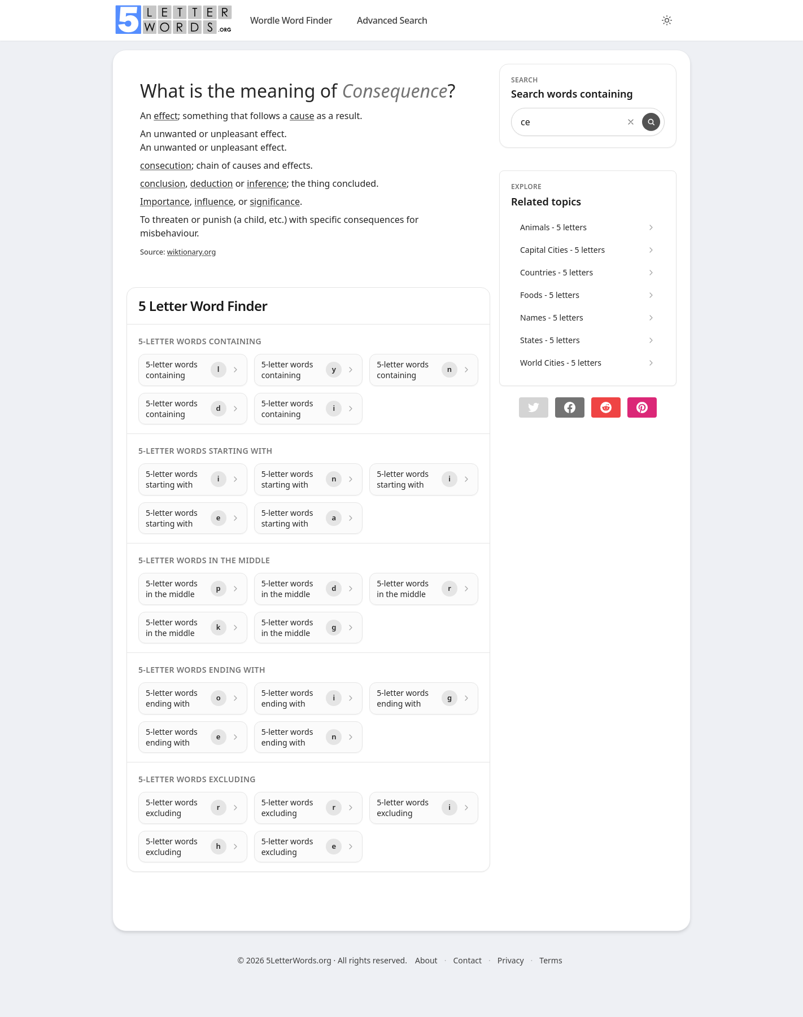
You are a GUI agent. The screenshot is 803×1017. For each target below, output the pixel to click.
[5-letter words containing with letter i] (308, 409)
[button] (533, 407)
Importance (165, 201)
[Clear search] (631, 122)
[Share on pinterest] (642, 407)
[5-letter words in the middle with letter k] (192, 628)
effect (166, 115)
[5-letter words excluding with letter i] (423, 808)
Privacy (510, 960)
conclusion (162, 183)
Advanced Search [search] (392, 20)
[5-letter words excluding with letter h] (192, 847)
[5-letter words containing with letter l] (192, 370)
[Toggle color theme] (667, 20)
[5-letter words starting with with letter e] (192, 518)
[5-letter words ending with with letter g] (423, 698)
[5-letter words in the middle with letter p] (192, 589)
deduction (211, 183)
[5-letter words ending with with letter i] (308, 698)
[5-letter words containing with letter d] (192, 409)
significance (275, 201)
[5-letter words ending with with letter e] (192, 737)
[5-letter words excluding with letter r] (192, 808)
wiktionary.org (191, 252)
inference (266, 183)
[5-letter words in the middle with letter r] (423, 589)
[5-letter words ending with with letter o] (192, 698)
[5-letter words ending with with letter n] (308, 737)
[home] (173, 20)
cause (302, 115)
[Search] (651, 122)
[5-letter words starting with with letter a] (308, 518)
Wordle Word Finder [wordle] (291, 20)
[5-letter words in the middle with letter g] (308, 628)
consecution (165, 165)
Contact (467, 960)
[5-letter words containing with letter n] (423, 370)
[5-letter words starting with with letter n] (308, 479)
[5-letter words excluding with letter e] (308, 847)
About (426, 960)
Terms (550, 960)
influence (213, 201)
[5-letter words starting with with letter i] (192, 479)
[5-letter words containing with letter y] (308, 370)
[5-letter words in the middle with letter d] (308, 589)
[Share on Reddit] (606, 407)
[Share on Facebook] (569, 407)
